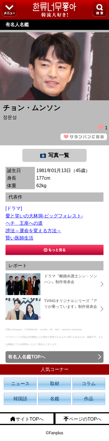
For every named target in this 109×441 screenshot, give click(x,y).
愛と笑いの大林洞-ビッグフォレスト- (44, 215)
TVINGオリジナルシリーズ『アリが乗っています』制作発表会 (70, 304)
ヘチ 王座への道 (24, 223)
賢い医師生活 (19, 237)
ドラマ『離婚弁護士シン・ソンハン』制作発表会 (70, 279)
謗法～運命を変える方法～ (33, 230)
